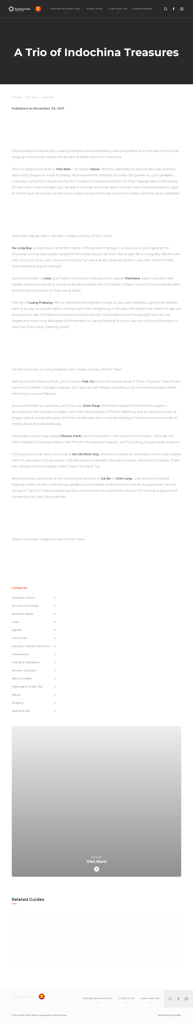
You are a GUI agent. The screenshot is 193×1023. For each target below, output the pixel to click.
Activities (48, 97)
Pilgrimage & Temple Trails (34, 686)
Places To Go (94, 10)
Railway (34, 694)
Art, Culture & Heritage (34, 605)
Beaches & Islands (34, 613)
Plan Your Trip (118, 10)
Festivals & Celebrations (34, 662)
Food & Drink (34, 638)
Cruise (34, 621)
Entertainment (34, 654)
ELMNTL (177, 1015)
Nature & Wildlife (34, 678)
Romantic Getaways (34, 670)
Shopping (34, 702)
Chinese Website (142, 9)
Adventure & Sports (34, 597)
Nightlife (34, 630)
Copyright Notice (45, 1015)
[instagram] (181, 8)
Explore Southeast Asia (65, 10)
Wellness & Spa (34, 710)
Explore (17, 97)
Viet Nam (32, 97)
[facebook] (173, 8)
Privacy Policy (31, 1015)
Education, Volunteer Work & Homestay (34, 646)
